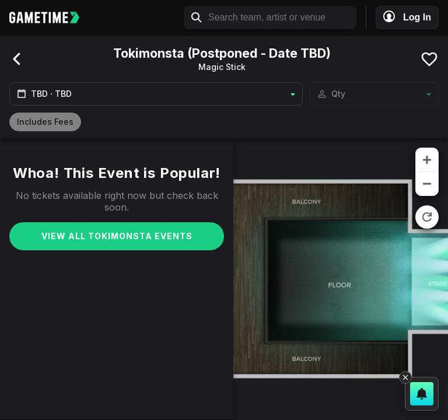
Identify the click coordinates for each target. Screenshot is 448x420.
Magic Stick (222, 67)
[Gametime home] (50, 17)
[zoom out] (427, 183)
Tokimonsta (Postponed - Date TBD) (222, 53)
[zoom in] (427, 160)
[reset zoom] (427, 217)
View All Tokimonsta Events (116, 236)
